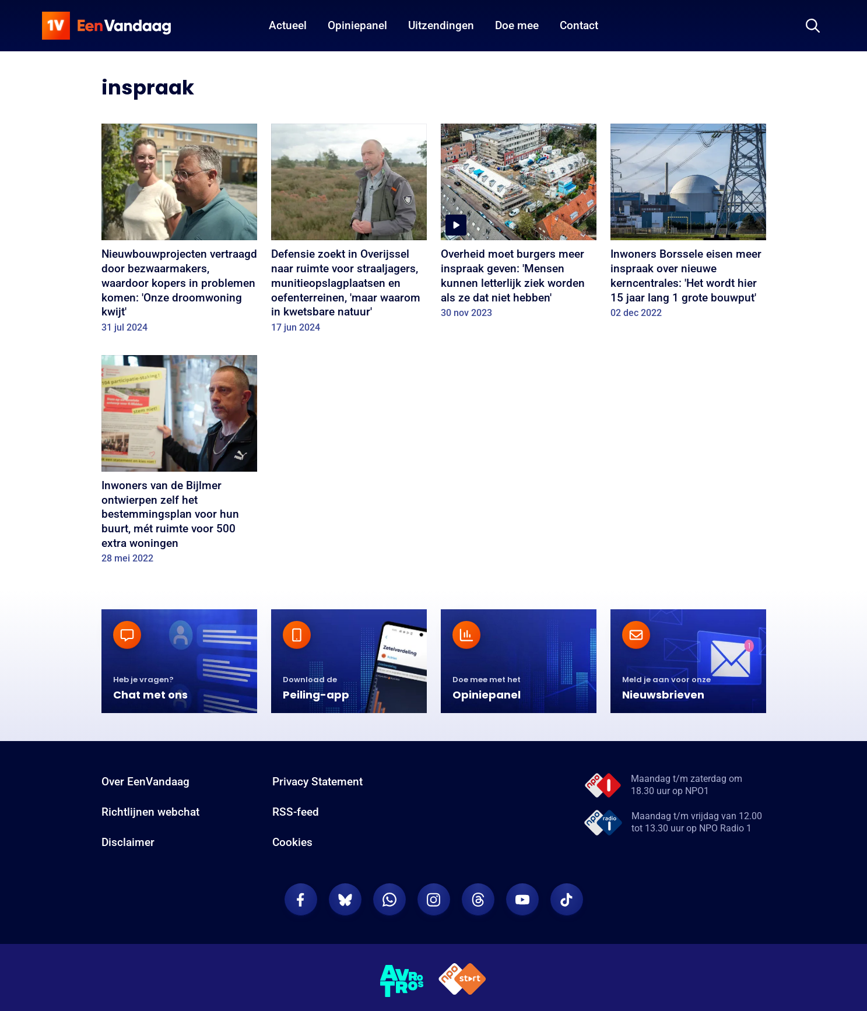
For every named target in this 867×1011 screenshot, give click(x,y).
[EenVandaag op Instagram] (433, 899)
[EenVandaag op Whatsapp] (389, 899)
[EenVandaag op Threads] (478, 899)
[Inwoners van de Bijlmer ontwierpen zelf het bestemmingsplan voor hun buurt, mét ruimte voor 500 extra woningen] (179, 463)
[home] (106, 26)
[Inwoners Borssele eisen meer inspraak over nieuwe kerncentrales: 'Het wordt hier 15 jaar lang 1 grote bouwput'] (688, 225)
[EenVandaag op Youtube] (522, 899)
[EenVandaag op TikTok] (566, 899)
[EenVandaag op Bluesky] (345, 899)
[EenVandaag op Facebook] (301, 899)
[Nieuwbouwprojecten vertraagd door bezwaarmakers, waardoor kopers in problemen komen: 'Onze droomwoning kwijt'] (179, 232)
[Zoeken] (813, 26)
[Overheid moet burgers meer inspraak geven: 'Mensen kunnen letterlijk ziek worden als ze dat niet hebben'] (518, 225)
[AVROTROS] (402, 981)
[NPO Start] (462, 981)
